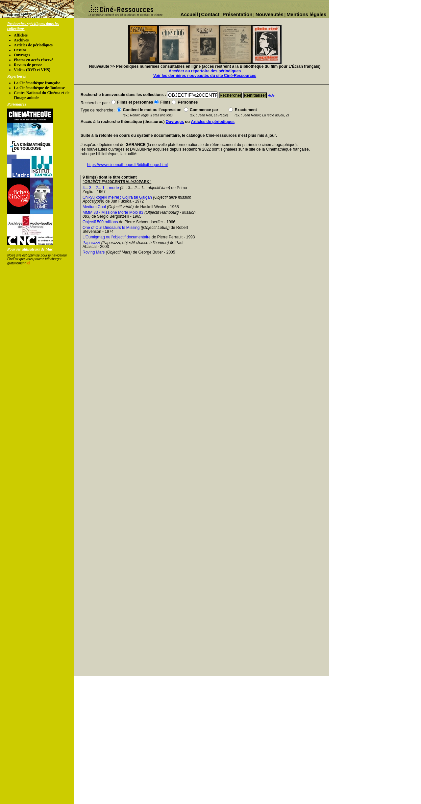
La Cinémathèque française (37, 83)
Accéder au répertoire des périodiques (205, 71)
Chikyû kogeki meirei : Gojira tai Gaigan (117, 197)
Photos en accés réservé (33, 60)
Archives (21, 40)
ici (28, 263)
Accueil (189, 14)
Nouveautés (270, 14)
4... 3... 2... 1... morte (101, 187)
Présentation (238, 14)
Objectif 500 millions (100, 222)
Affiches (21, 35)
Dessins (20, 50)
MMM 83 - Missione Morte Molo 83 (113, 212)
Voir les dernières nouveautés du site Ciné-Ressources (204, 75)
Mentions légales (306, 14)
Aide (271, 95)
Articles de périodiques (33, 45)
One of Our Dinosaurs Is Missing (111, 227)
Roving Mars (94, 252)
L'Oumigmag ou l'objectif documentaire (117, 237)
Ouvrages (22, 55)
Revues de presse (28, 64)
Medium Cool (94, 207)
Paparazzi (91, 242)
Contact (210, 14)
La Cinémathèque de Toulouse (39, 87)
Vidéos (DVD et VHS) (32, 69)
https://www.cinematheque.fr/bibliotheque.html (127, 164)
